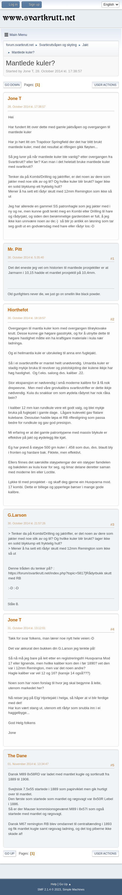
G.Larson (17, 515)
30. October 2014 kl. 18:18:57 (26, 318)
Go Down (12, 84)
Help (54, 884)
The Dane (17, 756)
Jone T (15, 98)
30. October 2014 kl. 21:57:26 (26, 523)
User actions (105, 84)
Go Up (9, 853)
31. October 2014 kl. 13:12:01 (26, 628)
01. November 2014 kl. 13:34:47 (28, 764)
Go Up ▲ (65, 884)
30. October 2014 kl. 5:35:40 (26, 257)
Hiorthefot (18, 310)
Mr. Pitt (15, 249)
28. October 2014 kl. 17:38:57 (26, 106)
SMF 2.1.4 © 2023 (49, 889)
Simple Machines (74, 889)
